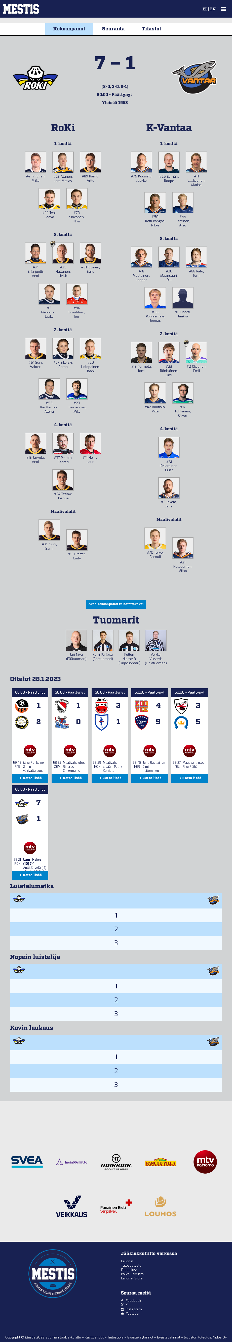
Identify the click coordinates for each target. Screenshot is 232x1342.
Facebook (133, 1301)
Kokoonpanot (69, 29)
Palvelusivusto (132, 1274)
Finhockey (129, 1270)
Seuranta (113, 29)
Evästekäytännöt (140, 1337)
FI (205, 9)
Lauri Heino (32, 860)
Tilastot (151, 29)
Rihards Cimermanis (71, 769)
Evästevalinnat (168, 1337)
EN (213, 9)
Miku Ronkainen (34, 763)
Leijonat (127, 1261)
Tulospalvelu (131, 1265)
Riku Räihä (190, 767)
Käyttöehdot (95, 1337)
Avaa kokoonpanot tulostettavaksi (116, 604)
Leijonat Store (132, 1278)
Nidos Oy (220, 1337)
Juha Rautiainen (154, 763)
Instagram (134, 1309)
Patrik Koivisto (112, 769)
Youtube (132, 1313)
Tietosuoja (116, 1337)
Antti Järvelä (32, 868)
